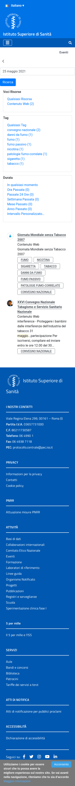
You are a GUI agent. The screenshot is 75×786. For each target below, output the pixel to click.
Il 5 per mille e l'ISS (19, 634)
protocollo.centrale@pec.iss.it (33, 447)
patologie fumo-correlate (27, 154)
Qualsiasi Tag (16, 125)
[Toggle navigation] (7, 43)
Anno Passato (19, 209)
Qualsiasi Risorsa (19, 99)
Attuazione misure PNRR (23, 512)
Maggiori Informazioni (17, 781)
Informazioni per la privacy (24, 474)
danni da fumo (20, 135)
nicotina (15, 149)
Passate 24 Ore (20, 194)
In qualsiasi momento (22, 185)
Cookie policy (15, 485)
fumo (13, 139)
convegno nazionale (23, 130)
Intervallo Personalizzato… (25, 214)
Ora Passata (18, 190)
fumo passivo (19, 144)
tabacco (15, 164)
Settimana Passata (23, 199)
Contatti (11, 479)
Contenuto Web (20, 104)
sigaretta (16, 159)
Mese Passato (19, 204)
